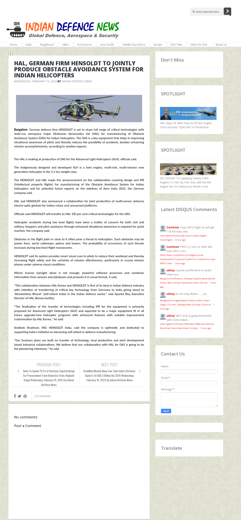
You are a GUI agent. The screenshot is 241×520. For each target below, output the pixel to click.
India (28, 44)
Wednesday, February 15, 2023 (35, 81)
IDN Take (176, 44)
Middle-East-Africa (134, 44)
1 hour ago (180, 239)
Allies (66, 44)
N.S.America (84, 44)
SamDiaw (173, 227)
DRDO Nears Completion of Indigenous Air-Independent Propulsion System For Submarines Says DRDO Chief (187, 259)
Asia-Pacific (107, 44)
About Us (221, 44)
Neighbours (47, 44)
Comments (43, 396)
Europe (157, 44)
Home (13, 44)
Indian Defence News (77, 81)
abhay (171, 270)
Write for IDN (199, 44)
